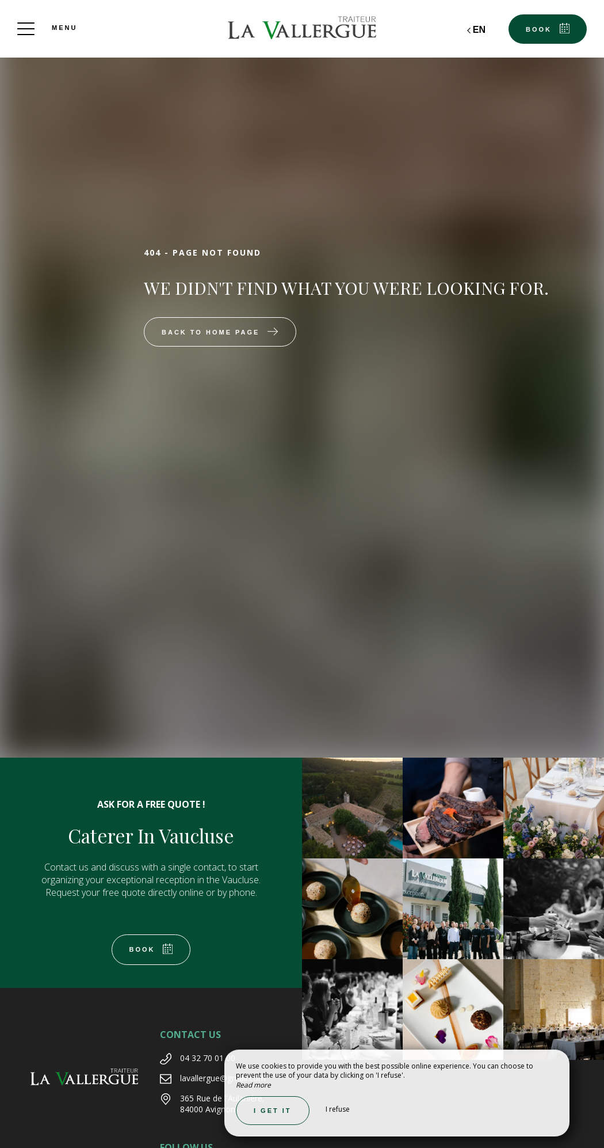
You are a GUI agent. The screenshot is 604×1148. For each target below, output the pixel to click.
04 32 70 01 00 (207, 1057)
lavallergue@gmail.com (223, 1078)
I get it (273, 1110)
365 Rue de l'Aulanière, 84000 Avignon (222, 1104)
